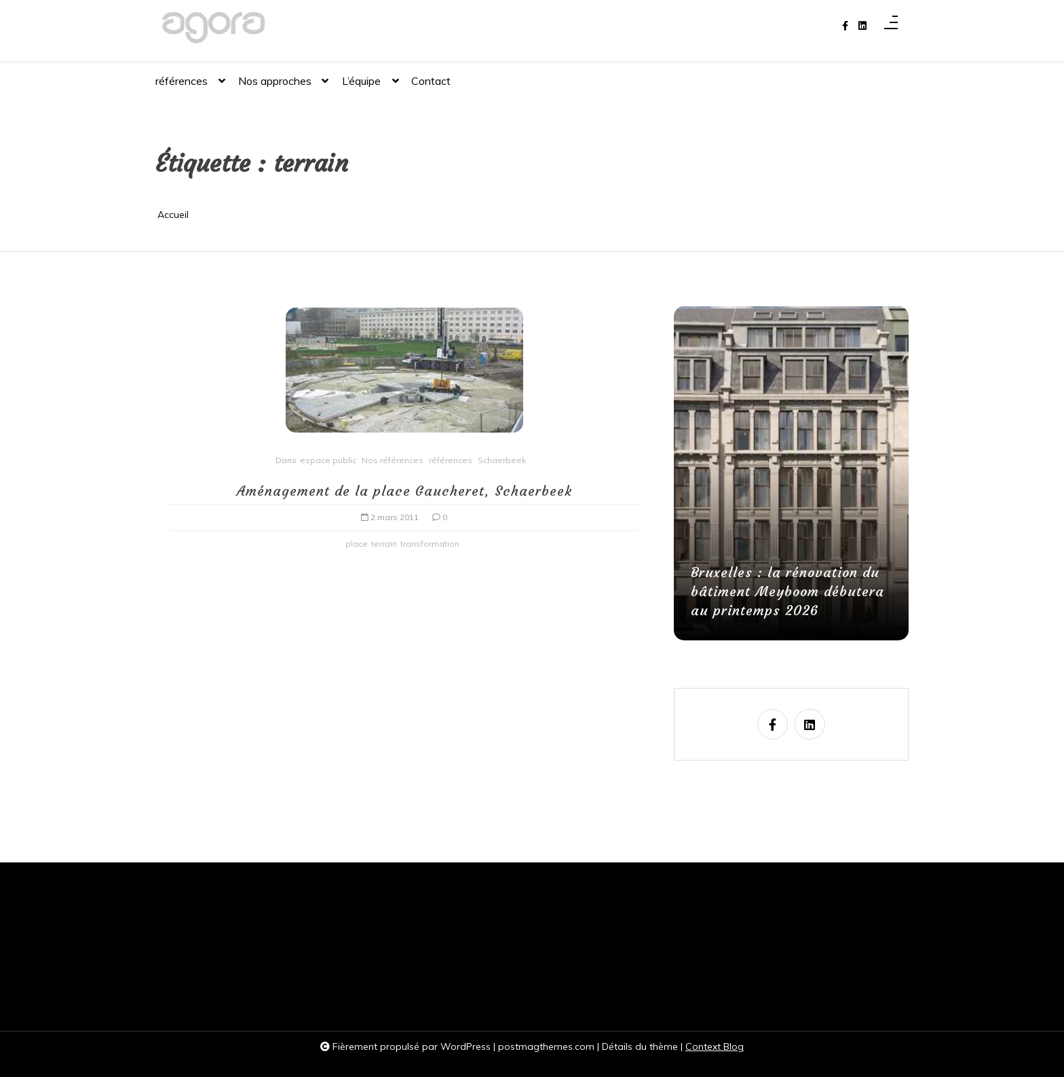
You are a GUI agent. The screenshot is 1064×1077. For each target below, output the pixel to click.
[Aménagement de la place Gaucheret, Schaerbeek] (404, 375)
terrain (384, 543)
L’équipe (361, 86)
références (181, 86)
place (356, 543)
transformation (429, 543)
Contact (431, 81)
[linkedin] (862, 26)
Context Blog (714, 1046)
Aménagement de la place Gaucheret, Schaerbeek (404, 490)
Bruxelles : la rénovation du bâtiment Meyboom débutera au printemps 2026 (787, 591)
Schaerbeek (502, 460)
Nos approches (274, 86)
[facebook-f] (845, 26)
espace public (328, 460)
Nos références (392, 460)
